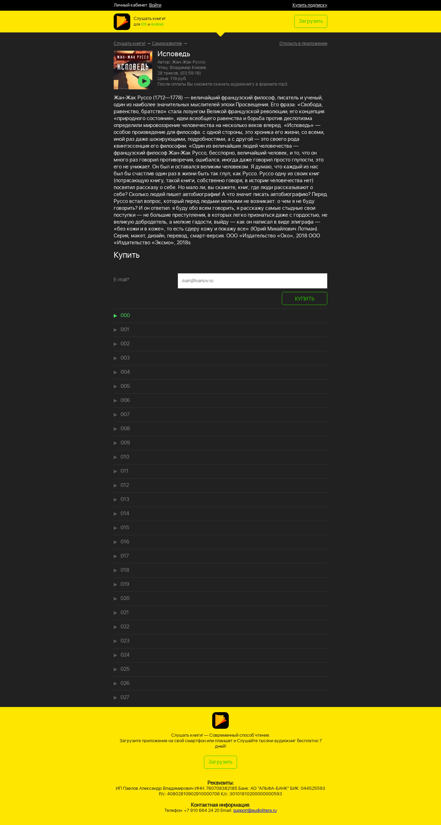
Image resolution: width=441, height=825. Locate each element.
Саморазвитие (167, 43)
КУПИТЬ (305, 299)
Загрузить (311, 21)
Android (157, 24)
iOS (144, 24)
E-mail (122, 279)
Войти (155, 5)
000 (125, 316)
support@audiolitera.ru (255, 810)
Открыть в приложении (303, 44)
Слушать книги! (129, 43)
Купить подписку (310, 5)
